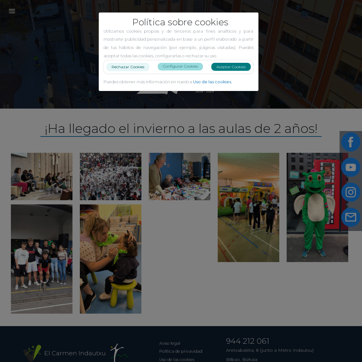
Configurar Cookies (182, 66)
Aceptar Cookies (233, 66)
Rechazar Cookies (130, 66)
